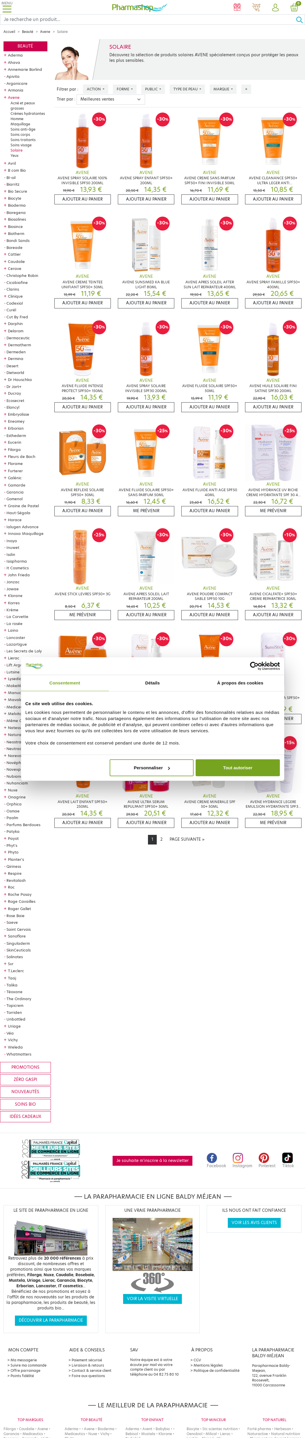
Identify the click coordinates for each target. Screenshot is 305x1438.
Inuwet (12, 547)
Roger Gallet (19, 908)
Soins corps (20, 134)
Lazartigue (16, 644)
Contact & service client (91, 1370)
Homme (17, 118)
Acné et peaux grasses (23, 106)
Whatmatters (18, 1054)
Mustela (148, 1433)
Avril (12, 163)
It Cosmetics (17, 567)
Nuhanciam (17, 783)
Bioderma (17, 205)
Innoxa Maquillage (26, 533)
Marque (221, 89)
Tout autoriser (237, 767)
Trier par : (66, 99)
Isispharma (16, 561)
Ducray (14, 393)
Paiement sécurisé (87, 1360)
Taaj (12, 978)
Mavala (15, 699)
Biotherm (16, 233)
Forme (123, 89)
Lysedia (15, 678)
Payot (13, 838)
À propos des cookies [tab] (240, 682)
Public (151, 89)
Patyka (13, 831)
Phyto (13, 852)
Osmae (13, 811)
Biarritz (13, 184)
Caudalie (16, 261)
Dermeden (16, 351)
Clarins (12, 289)
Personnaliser (152, 767)
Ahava (14, 62)
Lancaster (15, 637)
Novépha (15, 762)
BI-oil (10, 177)
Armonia (15, 90)
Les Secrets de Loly (24, 651)
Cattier (14, 254)
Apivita (13, 76)
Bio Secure (17, 191)
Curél (11, 309)
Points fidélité (22, 1375)
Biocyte (14, 198)
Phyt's (11, 845)
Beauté (27, 31)
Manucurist (18, 692)
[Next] (187, 839)
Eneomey (16, 421)
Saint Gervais (18, 929)
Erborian (16, 428)
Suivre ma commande (28, 1365)
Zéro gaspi (25, 1079)
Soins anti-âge (23, 129)
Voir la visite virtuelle (152, 1299)
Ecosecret (15, 400)
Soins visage (21, 145)
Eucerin (14, 442)
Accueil (9, 31)
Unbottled (15, 1019)
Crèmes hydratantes (28, 113)
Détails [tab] (152, 682)
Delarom (15, 330)
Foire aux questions (88, 1375)
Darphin (15, 323)
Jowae (12, 588)
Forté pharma (259, 1428)
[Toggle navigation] (7, 7)
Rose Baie (15, 915)
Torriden (14, 1012)
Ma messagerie (24, 1360)
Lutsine (13, 672)
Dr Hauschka (20, 379)
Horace (15, 519)
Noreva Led (19, 755)
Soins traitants (23, 139)
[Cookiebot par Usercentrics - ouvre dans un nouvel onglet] (254, 665)
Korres (14, 602)
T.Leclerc (16, 970)
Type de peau (186, 89)
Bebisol (131, 1433)
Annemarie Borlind (25, 69)
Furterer (15, 470)
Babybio (163, 1428)
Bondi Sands (18, 240)
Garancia (15, 492)
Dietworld (15, 372)
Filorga (14, 449)
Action (94, 89)
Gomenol (14, 498)
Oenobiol (194, 1433)
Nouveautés (25, 1092)
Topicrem (14, 1005)
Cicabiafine (17, 282)
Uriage (14, 1026)
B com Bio (17, 170)
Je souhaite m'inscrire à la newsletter (152, 1160)
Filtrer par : (67, 89)
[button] (275, 8)
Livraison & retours (88, 1365)
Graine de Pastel (23, 505)
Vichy (13, 1039)
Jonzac (13, 581)
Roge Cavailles (21, 901)
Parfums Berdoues (23, 824)
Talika (12, 985)
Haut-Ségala (18, 512)
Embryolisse (18, 414)
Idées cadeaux (25, 1116)
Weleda (15, 1047)
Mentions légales (208, 1365)
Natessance (19, 727)
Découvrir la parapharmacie (51, 1320)
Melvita (15, 713)
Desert (12, 365)
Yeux (14, 155)
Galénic (15, 477)
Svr (10, 963)
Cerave (14, 268)
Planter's (16, 859)
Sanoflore (17, 936)
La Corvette (17, 616)
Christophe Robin (22, 275)
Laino (13, 630)
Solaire (17, 150)
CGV (197, 1360)
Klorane (15, 595)
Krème (12, 609)
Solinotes (14, 956)
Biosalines (17, 219)
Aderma (15, 55)
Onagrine (17, 797)
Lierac (13, 658)
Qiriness (13, 866)
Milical (211, 1433)
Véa (10, 1033)
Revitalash (16, 880)
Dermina (15, 358)
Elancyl (12, 407)
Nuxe (13, 790)
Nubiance (15, 776)
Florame (15, 463)
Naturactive (257, 1433)
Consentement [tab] (64, 682)
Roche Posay (20, 894)
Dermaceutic (18, 337)
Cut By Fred (17, 316)
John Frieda (19, 574)
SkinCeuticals (18, 950)
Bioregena (16, 212)
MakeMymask (19, 685)
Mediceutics (17, 707)
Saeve (12, 922)
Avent (147, 1428)
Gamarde (16, 485)
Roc (11, 887)
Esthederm (16, 435)
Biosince (15, 226)
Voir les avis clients (254, 1222)
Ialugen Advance (22, 526)
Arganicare (16, 83)
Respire (15, 873)
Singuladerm (18, 943)
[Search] (148, 19)
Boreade (14, 247)
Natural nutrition (285, 1433)
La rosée (14, 623)
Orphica (14, 804)
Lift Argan (15, 665)
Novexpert (16, 769)
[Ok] (300, 19)
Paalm (12, 817)
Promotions (25, 1067)
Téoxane (14, 991)
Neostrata (15, 742)
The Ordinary (18, 998)
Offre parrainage (25, 1370)
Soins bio (25, 1104)
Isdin (10, 554)
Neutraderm (17, 748)
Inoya (11, 540)
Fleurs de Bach (21, 456)
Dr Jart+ (14, 386)
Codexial (14, 303)
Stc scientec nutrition (220, 1428)
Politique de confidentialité (216, 1370)
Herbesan (282, 1428)
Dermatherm (19, 344)
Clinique (15, 296)
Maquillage (20, 124)
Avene (45, 31)
